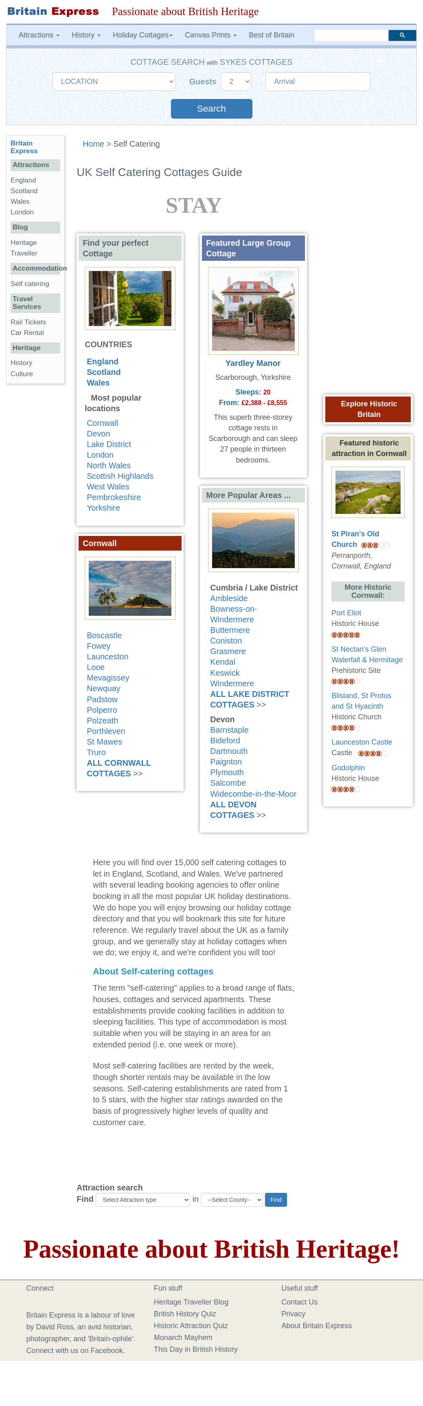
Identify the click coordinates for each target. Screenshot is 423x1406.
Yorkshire (103, 507)
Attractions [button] (39, 35)
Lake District (109, 444)
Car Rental (27, 333)
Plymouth (226, 772)
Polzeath (102, 720)
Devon (98, 433)
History (21, 363)
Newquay (103, 688)
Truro (96, 752)
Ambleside (229, 598)
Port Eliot (346, 613)
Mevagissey (108, 677)
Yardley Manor (253, 363)
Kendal (222, 661)
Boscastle (104, 635)
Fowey (98, 645)
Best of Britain (271, 35)
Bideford (225, 740)
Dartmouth (229, 751)
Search (211, 109)
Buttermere (230, 630)
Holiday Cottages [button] (143, 35)
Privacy (293, 1314)
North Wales (109, 465)
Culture (22, 374)
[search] (351, 35)
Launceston (107, 656)
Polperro (102, 709)
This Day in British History (196, 1349)
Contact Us (299, 1302)
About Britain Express (316, 1326)
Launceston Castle (361, 742)
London (100, 454)
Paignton (226, 761)
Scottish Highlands (120, 476)
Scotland (104, 372)
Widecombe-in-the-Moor (253, 793)
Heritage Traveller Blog (191, 1302)
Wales (98, 382)
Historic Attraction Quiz (191, 1326)
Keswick (225, 672)
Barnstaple (229, 729)
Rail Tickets (28, 322)
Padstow (102, 699)
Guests (204, 81)
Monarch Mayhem (183, 1337)
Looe (96, 667)
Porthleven (106, 731)
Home (93, 143)
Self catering (30, 284)
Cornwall (102, 423)
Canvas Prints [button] (211, 35)
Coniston (226, 640)
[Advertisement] (38, 516)
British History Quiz (185, 1314)
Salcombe (228, 782)
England (102, 361)
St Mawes (104, 741)
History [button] (86, 35)
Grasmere (228, 651)
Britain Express (24, 147)
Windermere (232, 683)
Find (85, 1198)
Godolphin (348, 768)
